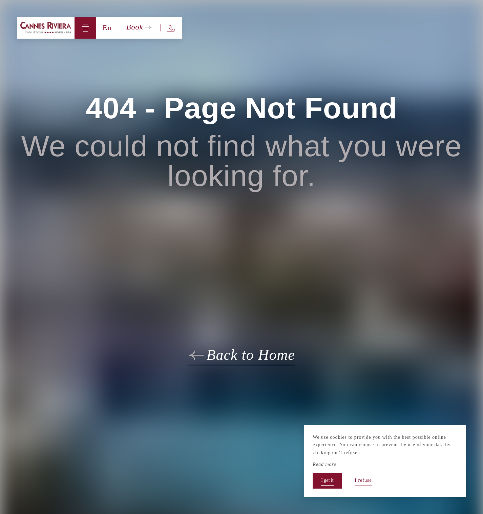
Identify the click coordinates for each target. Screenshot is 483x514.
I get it (327, 480)
